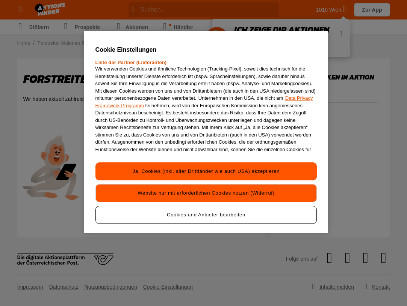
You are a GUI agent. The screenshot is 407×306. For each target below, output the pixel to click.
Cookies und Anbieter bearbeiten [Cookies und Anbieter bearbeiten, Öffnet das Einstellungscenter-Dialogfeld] (206, 215)
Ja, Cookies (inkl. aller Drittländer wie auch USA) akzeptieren (206, 171)
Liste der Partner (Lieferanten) (131, 62)
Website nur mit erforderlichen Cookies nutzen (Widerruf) (206, 193)
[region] (206, 132)
